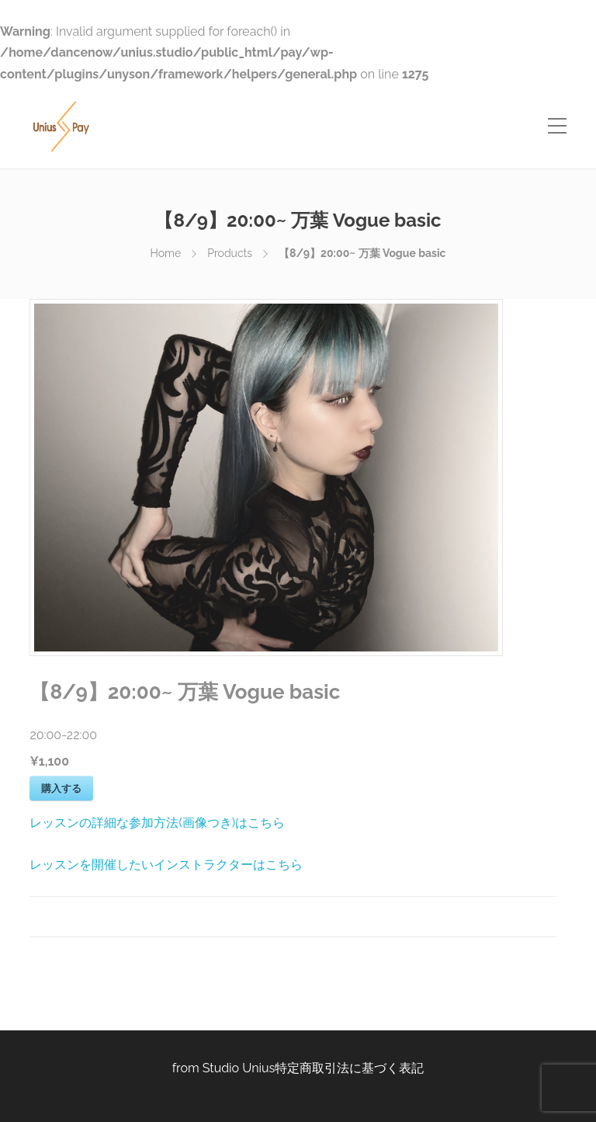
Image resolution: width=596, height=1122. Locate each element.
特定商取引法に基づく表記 (349, 1068)
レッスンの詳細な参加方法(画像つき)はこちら (157, 822)
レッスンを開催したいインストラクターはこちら (166, 864)
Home (166, 253)
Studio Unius (239, 1068)
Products (229, 253)
